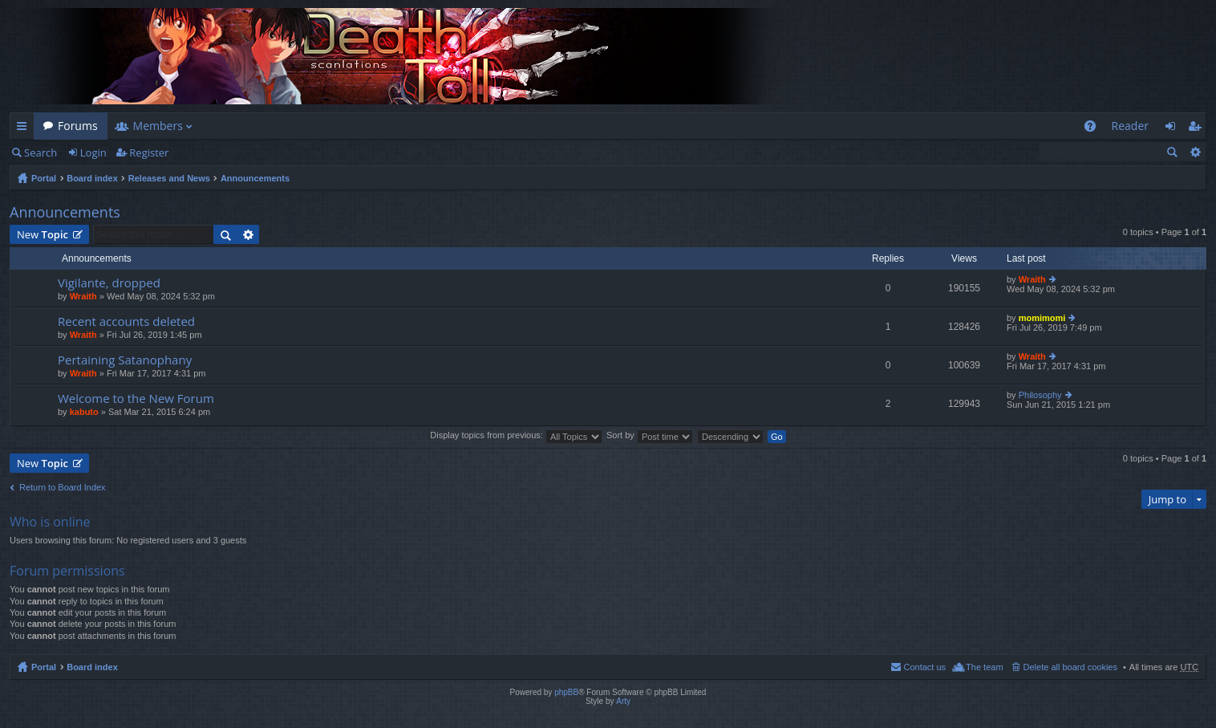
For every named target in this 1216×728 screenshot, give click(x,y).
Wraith (83, 296)
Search (40, 152)
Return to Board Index (62, 487)
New (42, 234)
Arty (623, 701)
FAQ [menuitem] (1094, 129)
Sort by (649, 435)
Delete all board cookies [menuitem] (1070, 667)
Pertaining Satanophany (125, 360)
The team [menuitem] (984, 667)
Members (158, 125)
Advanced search (1195, 151)
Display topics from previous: (516, 435)
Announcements (255, 178)
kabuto (84, 412)
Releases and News (169, 178)
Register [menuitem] (1197, 129)
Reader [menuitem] (1130, 125)
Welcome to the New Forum (136, 398)
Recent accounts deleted (126, 321)
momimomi (1042, 318)
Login (93, 152)
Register (148, 152)
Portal (43, 178)
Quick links (25, 129)
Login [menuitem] (1174, 129)
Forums (78, 125)
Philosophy (1040, 395)
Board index (92, 178)
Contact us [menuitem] (924, 667)
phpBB (566, 692)
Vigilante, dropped (109, 283)
